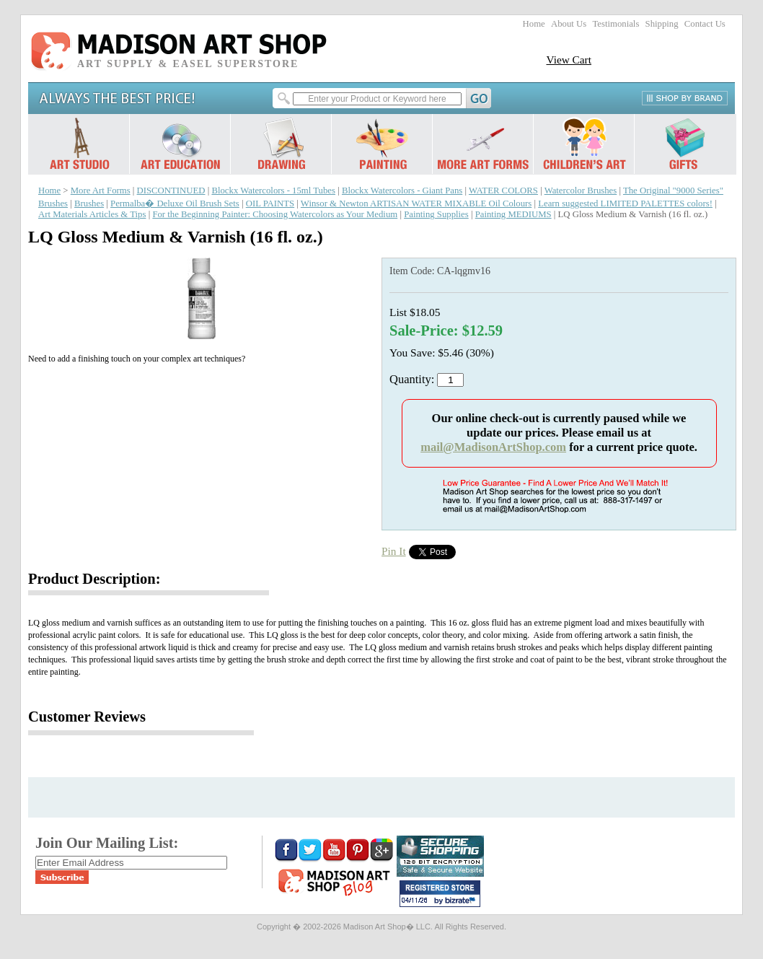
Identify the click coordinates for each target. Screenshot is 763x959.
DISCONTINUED (171, 190)
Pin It (394, 551)
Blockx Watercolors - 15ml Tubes (273, 190)
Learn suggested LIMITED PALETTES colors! (625, 203)
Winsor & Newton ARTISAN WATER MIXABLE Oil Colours (416, 203)
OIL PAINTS (270, 203)
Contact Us (704, 24)
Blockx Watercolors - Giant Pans (402, 190)
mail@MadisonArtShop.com (493, 447)
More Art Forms (101, 190)
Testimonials (615, 24)
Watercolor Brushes (580, 190)
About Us (568, 24)
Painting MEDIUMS (513, 214)
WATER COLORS (503, 190)
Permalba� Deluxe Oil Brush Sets (174, 203)
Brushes (89, 203)
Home (534, 24)
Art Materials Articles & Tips (92, 214)
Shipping (662, 24)
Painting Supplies (436, 214)
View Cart (568, 59)
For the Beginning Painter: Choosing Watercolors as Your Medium (274, 214)
